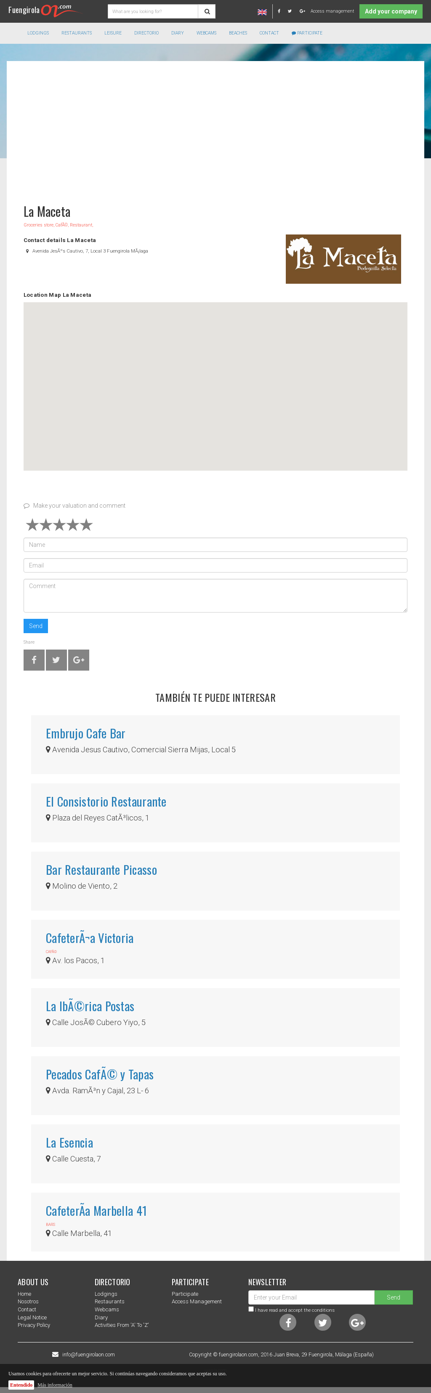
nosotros (28, 1301)
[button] (215, 378)
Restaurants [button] (76, 33)
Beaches (238, 33)
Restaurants (110, 1301)
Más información (54, 1385)
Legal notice (32, 1317)
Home (24, 1294)
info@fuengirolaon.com (88, 1355)
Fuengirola (45, 9)
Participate (307, 33)
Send (36, 626)
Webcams (206, 33)
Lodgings (106, 1294)
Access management (332, 11)
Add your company (391, 11)
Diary (177, 33)
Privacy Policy (34, 1325)
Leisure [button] (113, 33)
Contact (269, 33)
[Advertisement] (215, 128)
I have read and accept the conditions (295, 1310)
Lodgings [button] (38, 33)
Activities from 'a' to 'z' (122, 1325)
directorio (146, 33)
